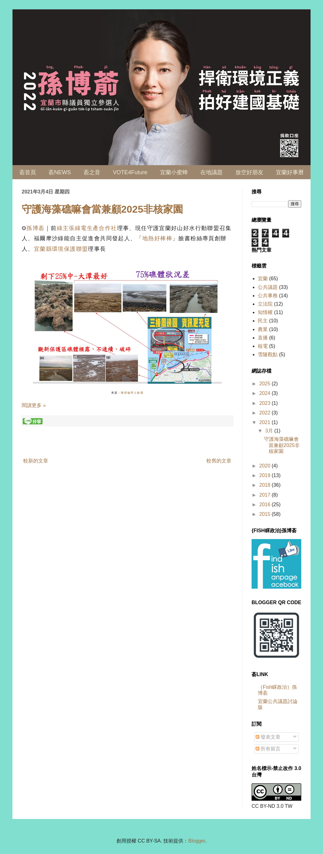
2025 (265, 383)
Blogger (196, 840)
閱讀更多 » (34, 405)
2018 (265, 485)
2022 (265, 412)
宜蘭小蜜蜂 (174, 172)
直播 (263, 337)
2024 (265, 393)
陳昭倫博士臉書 (132, 392)
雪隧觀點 (268, 354)
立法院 (265, 304)
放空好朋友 (249, 172)
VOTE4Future (130, 172)
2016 (265, 504)
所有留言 (268, 748)
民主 (263, 320)
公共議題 (268, 287)
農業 (263, 329)
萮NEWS (59, 172)
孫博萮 (35, 228)
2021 (265, 422)
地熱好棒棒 (157, 238)
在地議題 (211, 172)
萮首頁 (27, 172)
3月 (269, 430)
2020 (265, 465)
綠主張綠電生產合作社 (87, 228)
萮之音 (92, 172)
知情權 (265, 312)
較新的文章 (35, 460)
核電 (263, 346)
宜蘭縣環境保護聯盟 (61, 249)
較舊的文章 (219, 460)
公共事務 (268, 295)
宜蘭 (263, 278)
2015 (265, 514)
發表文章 (268, 737)
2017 (265, 495)
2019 (265, 475)
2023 (265, 403)
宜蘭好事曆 (290, 172)
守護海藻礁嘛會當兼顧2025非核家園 (102, 209)
